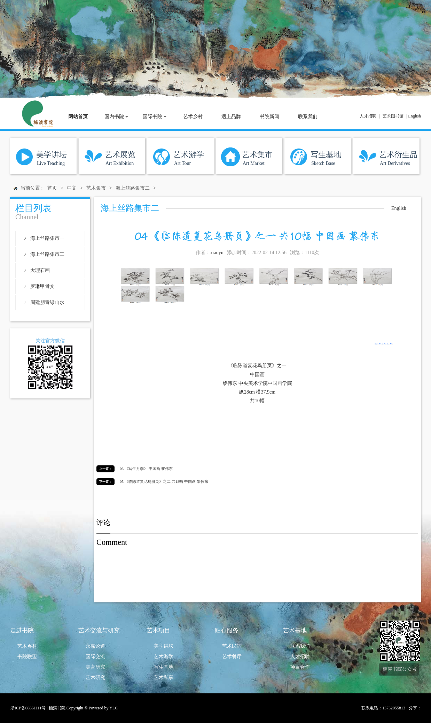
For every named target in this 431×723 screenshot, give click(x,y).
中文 (72, 188)
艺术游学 (163, 656)
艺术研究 (95, 677)
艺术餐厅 (232, 656)
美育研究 (95, 667)
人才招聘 (368, 116)
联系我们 (300, 646)
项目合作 (300, 667)
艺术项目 (158, 630)
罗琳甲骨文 (42, 286)
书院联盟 (27, 656)
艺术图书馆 (393, 116)
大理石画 (40, 270)
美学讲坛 (163, 646)
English (414, 116)
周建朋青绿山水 (47, 302)
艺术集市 (96, 188)
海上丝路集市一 (47, 238)
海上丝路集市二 (47, 254)
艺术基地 (295, 630)
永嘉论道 (95, 646)
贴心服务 (226, 630)
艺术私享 (163, 677)
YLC (113, 708)
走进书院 (22, 630)
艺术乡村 (27, 646)
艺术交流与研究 (99, 630)
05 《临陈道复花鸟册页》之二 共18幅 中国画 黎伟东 (164, 481)
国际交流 (95, 656)
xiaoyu (217, 252)
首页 (52, 188)
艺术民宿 (232, 646)
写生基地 (163, 667)
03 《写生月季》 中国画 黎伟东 (146, 468)
